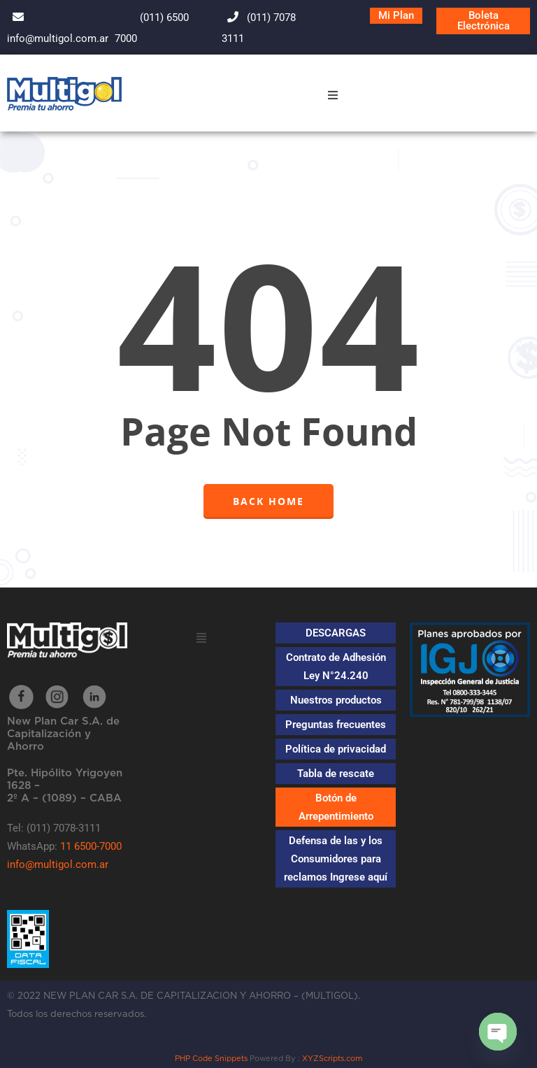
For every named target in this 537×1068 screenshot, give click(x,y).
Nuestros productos (336, 700)
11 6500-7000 (91, 846)
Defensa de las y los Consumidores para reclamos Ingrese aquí (335, 858)
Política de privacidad (335, 749)
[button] (332, 96)
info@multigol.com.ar (57, 864)
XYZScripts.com (332, 1058)
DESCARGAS (336, 633)
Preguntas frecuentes (335, 724)
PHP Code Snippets (211, 1058)
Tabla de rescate (335, 773)
